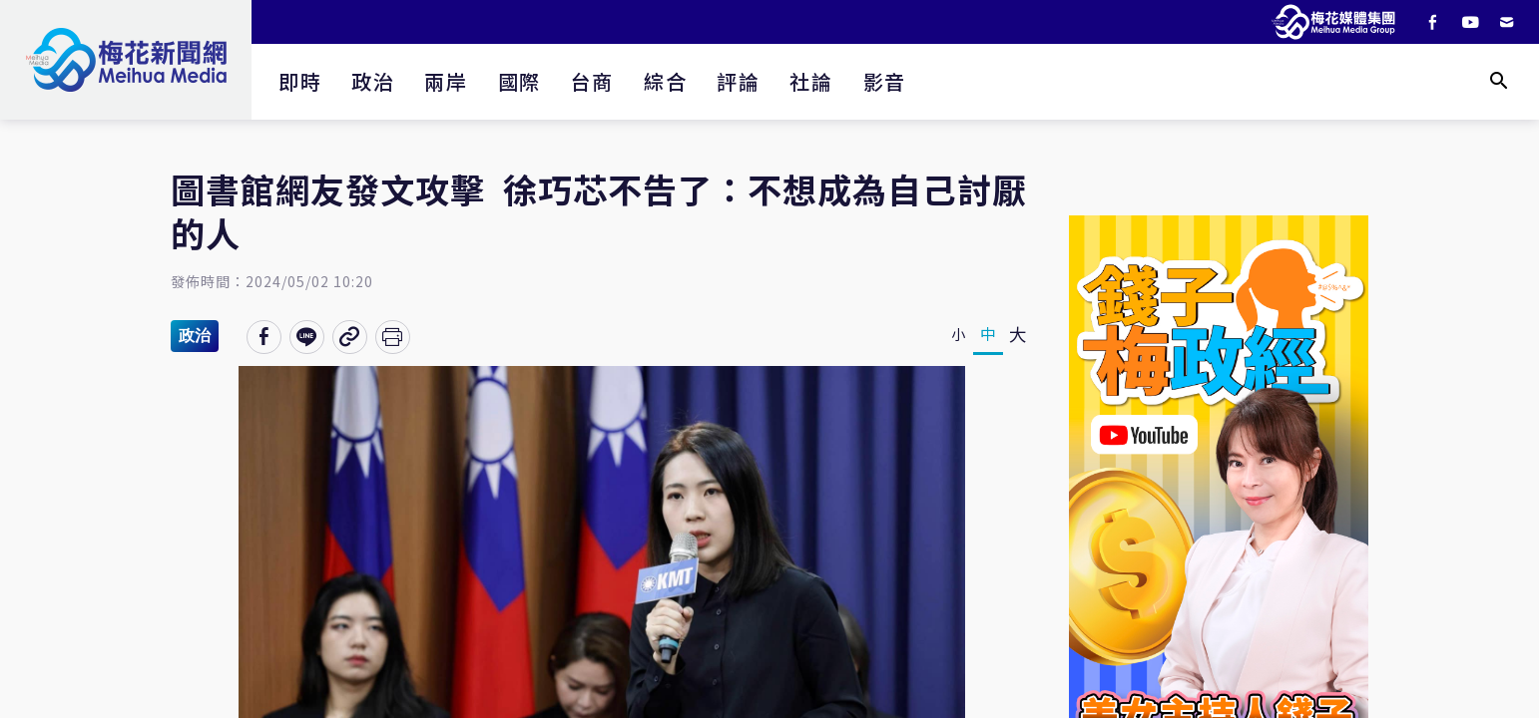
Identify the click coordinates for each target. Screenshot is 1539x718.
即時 (299, 81)
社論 (810, 81)
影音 (884, 81)
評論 (738, 81)
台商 (592, 81)
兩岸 (445, 81)
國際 (519, 81)
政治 (372, 81)
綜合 (665, 81)
